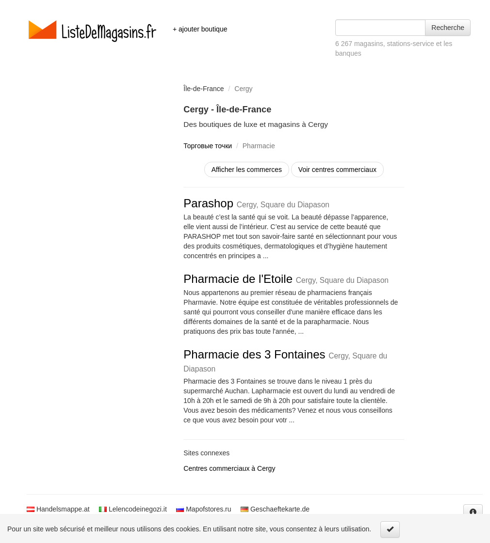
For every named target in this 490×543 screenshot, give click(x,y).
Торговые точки (207, 146)
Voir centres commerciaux (337, 169)
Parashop (256, 203)
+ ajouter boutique (200, 29)
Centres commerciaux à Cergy (229, 468)
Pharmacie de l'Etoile (286, 278)
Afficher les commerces (247, 169)
